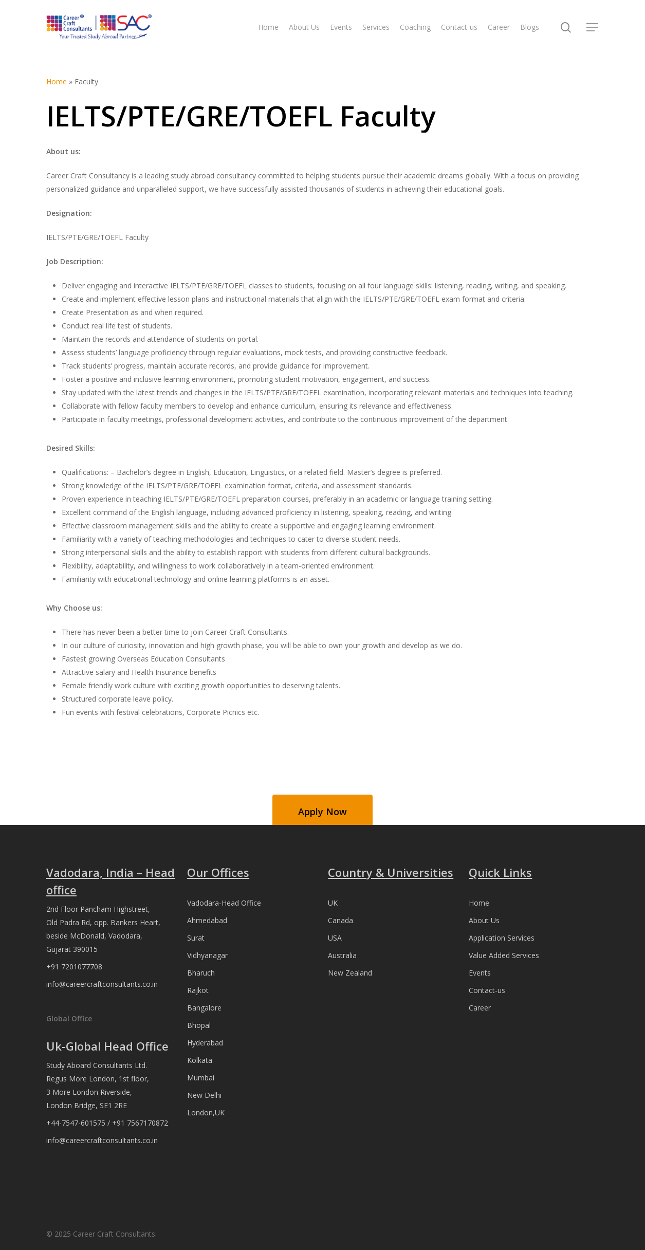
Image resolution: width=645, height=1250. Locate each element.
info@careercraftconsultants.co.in (102, 984)
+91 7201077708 (74, 966)
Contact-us (487, 990)
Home (56, 81)
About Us (484, 920)
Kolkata (199, 1060)
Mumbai (200, 1077)
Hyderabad (205, 1042)
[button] (592, 27)
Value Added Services (504, 955)
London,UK (206, 1112)
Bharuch (201, 973)
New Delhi (204, 1095)
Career (480, 1008)
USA (335, 938)
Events (480, 973)
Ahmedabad (207, 920)
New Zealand (350, 973)
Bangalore (204, 1008)
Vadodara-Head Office (224, 903)
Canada (340, 920)
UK (333, 903)
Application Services (502, 938)
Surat (196, 938)
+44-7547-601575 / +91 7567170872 (107, 1123)
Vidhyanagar (207, 955)
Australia (342, 955)
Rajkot (198, 990)
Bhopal (199, 1025)
